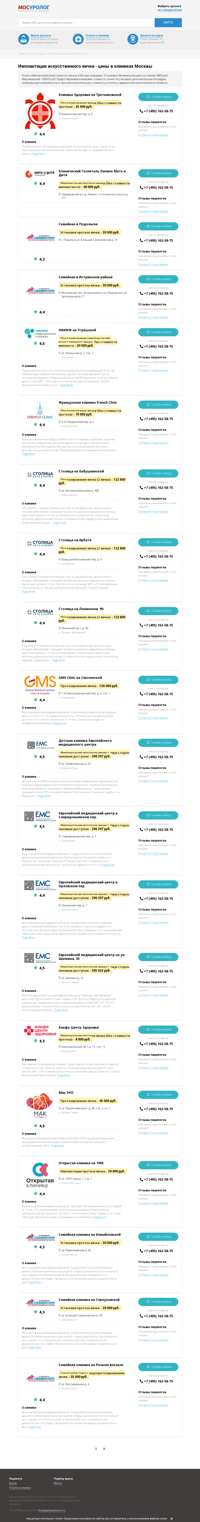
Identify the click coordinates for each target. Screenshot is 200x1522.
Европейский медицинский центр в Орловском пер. (88, 884)
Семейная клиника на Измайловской (90, 1234)
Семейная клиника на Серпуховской (89, 1299)
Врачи (13, 1483)
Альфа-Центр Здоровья (79, 1027)
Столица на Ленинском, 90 (81, 609)
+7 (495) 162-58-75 (158, 111)
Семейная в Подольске (78, 224)
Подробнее (38, 153)
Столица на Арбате (75, 540)
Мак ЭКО (66, 1092)
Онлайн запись (161, 97)
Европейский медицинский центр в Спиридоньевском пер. (88, 815)
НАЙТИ (168, 22)
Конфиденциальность (52, 1510)
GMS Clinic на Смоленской (80, 677)
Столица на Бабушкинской (81, 471)
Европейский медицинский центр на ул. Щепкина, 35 (92, 957)
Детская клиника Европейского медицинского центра (85, 742)
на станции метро (170, 9)
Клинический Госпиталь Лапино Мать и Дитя (92, 173)
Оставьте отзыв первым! (153, 135)
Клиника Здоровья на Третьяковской (90, 94)
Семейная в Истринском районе (86, 277)
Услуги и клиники (20, 1487)
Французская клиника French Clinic (88, 402)
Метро (58, 1483)
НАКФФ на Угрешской (77, 330)
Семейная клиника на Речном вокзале (91, 1365)
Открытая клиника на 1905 (81, 1163)
